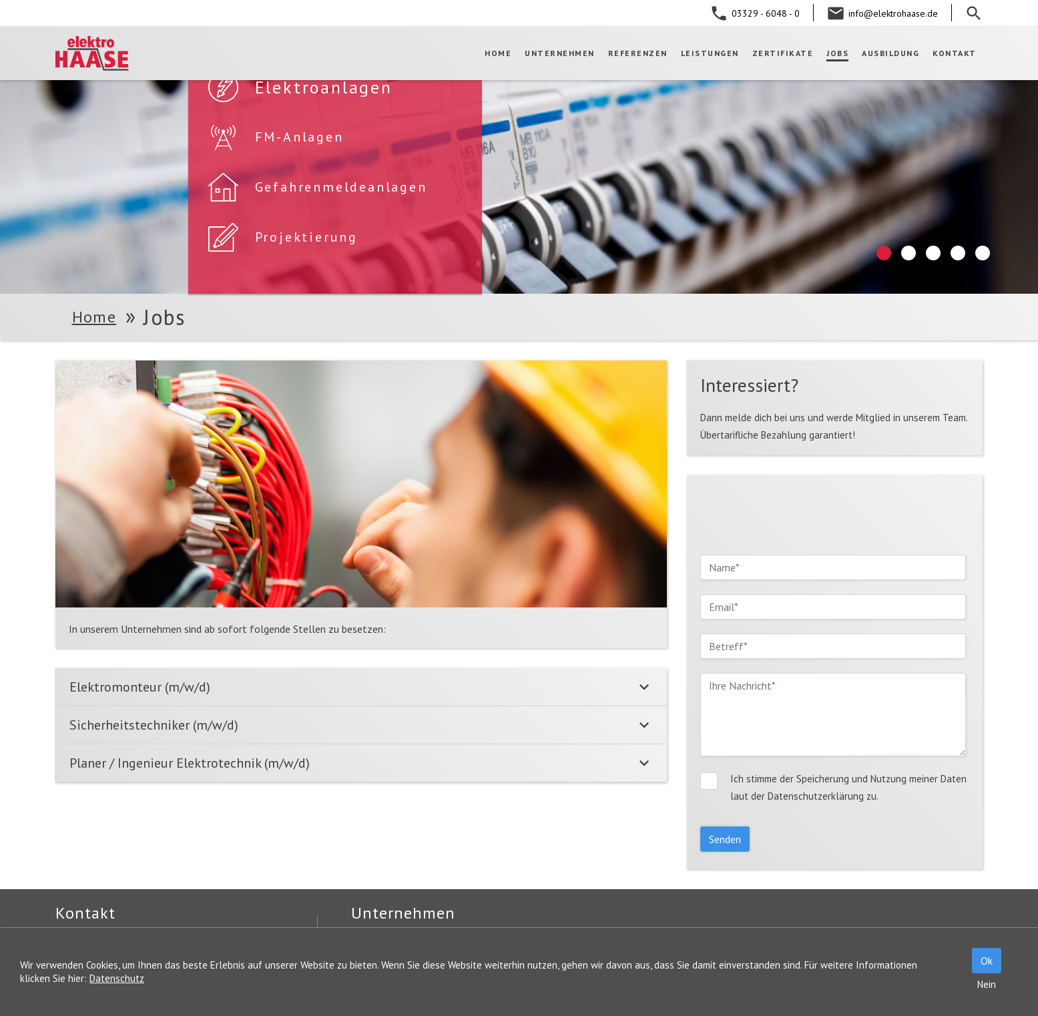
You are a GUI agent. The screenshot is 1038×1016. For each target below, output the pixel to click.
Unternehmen (560, 53)
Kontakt (955, 53)
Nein (986, 984)
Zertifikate (783, 53)
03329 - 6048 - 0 (766, 13)
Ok (987, 960)
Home (498, 53)
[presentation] (801, 515)
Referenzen (638, 53)
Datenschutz (116, 978)
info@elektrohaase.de (893, 13)
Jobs (837, 53)
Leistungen (710, 53)
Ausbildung (890, 53)
